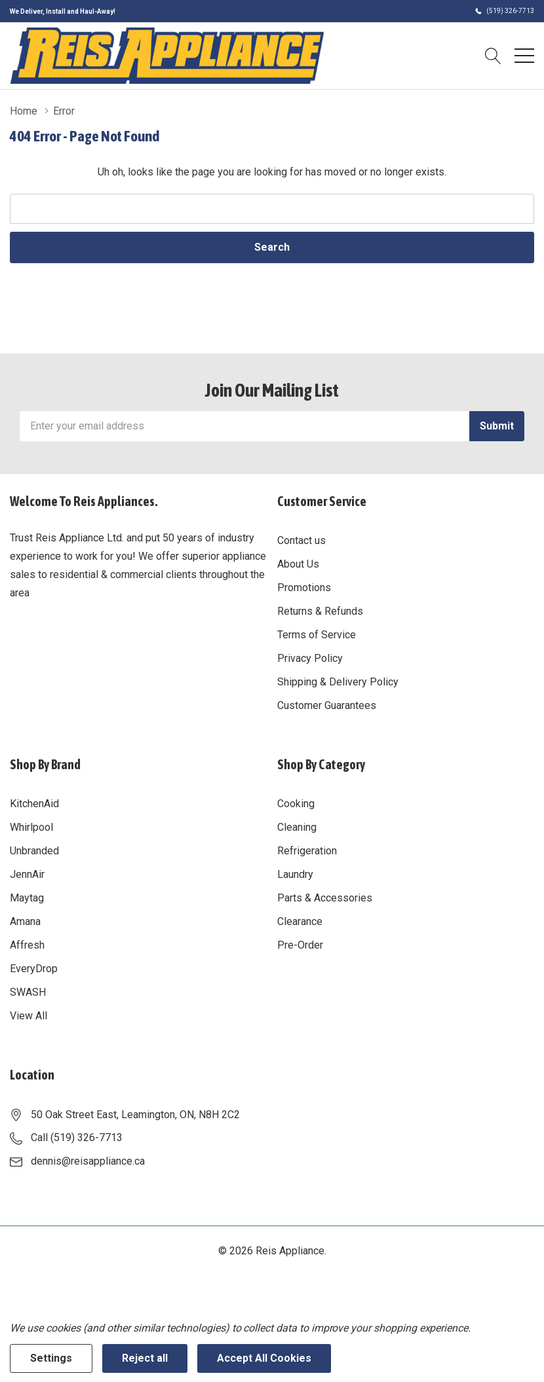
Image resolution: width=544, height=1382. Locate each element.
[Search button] (493, 55)
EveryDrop (34, 968)
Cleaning (297, 827)
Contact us (301, 540)
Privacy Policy (310, 658)
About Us (298, 564)
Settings (51, 1358)
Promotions (304, 587)
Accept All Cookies (264, 1358)
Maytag (27, 898)
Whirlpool (31, 827)
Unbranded (34, 851)
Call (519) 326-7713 (77, 1137)
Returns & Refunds (320, 611)
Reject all (145, 1358)
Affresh (27, 945)
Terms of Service (316, 634)
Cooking (296, 803)
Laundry (295, 874)
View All (28, 1015)
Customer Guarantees (326, 705)
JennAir (27, 874)
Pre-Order (300, 945)
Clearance (299, 921)
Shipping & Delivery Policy (337, 682)
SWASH (28, 992)
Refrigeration (307, 851)
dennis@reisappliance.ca (88, 1161)
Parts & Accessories (324, 898)
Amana (25, 921)
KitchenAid (34, 803)
